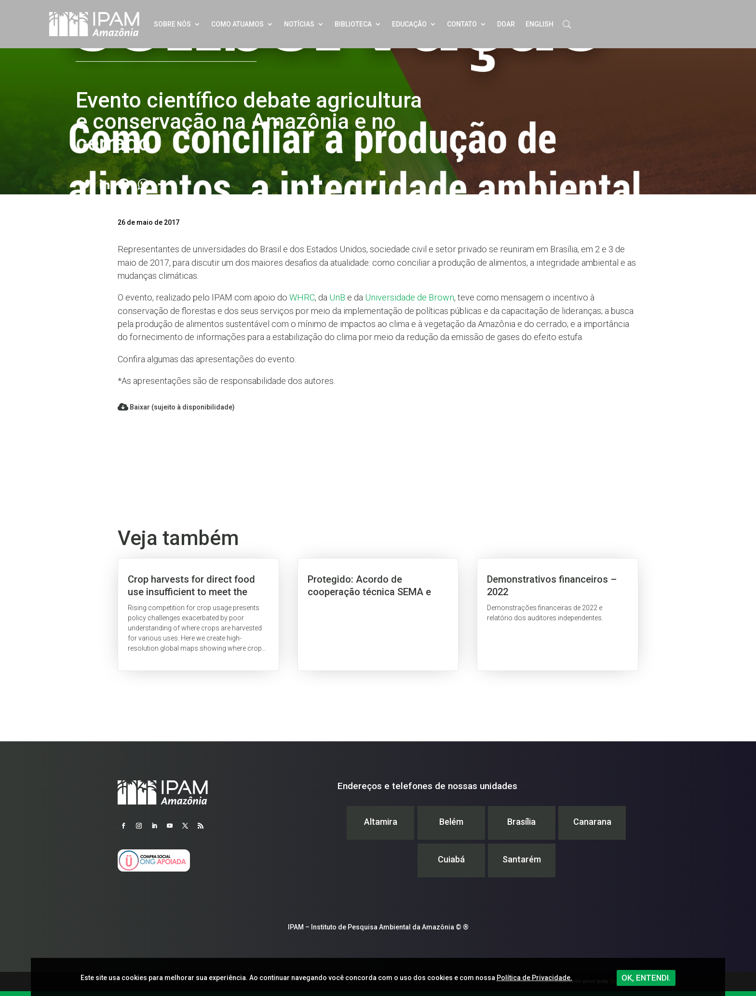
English (540, 24)
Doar (506, 24)
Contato (462, 24)
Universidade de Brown (409, 297)
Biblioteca (353, 24)
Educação (409, 24)
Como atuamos (237, 24)
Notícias (299, 24)
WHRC (302, 297)
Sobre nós (172, 24)
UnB (337, 297)
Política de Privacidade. (534, 978)
